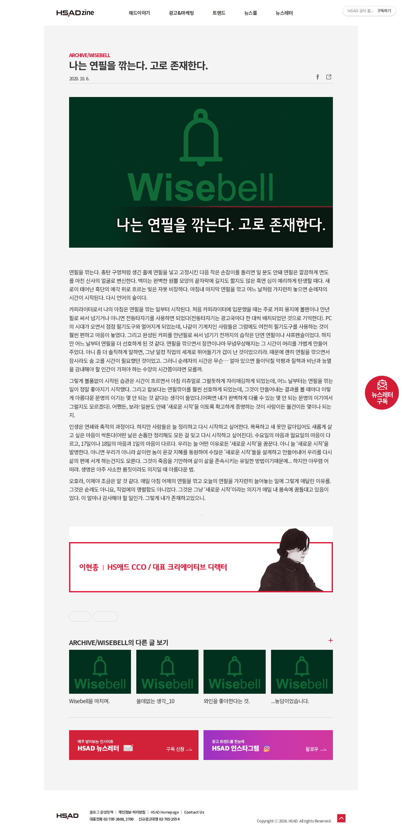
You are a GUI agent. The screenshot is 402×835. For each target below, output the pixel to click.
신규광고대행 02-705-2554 (159, 819)
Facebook (317, 77)
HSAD (68, 811)
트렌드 (219, 12)
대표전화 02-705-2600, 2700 (111, 819)
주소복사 (328, 77)
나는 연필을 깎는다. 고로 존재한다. (138, 65)
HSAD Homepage (165, 812)
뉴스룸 (250, 12)
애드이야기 (139, 12)
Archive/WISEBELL (89, 55)
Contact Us (194, 812)
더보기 (330, 640)
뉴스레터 (284, 12)
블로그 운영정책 (101, 812)
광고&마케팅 (181, 12)
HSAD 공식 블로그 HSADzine (75, 13)
